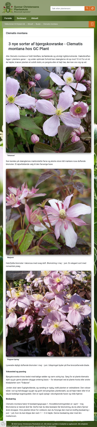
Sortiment (21, 18)
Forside (8, 18)
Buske (38, 24)
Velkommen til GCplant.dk (15, 24)
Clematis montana (50, 24)
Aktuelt (34, 18)
